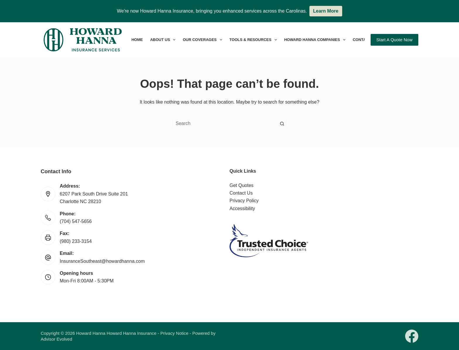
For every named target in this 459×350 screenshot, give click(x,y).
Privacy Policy (244, 200)
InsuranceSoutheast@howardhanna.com (102, 261)
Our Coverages (203, 39)
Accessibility (242, 208)
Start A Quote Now (394, 39)
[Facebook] (411, 336)
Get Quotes (242, 185)
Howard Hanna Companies (316, 39)
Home (137, 39)
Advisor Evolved (56, 339)
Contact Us (241, 193)
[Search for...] (223, 123)
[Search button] (282, 123)
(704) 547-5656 (76, 221)
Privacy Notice (174, 333)
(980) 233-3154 (76, 241)
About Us (164, 39)
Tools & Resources (254, 39)
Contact (362, 39)
